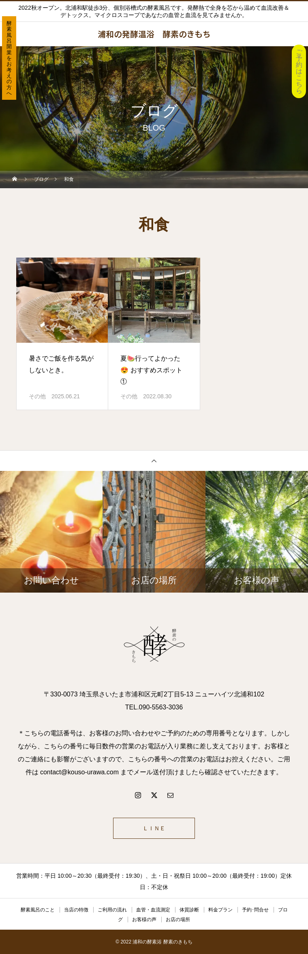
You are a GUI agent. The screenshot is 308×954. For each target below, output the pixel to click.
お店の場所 (178, 919)
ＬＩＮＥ (154, 828)
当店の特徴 (76, 910)
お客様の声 (144, 919)
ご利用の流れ (112, 910)
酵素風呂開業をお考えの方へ (9, 58)
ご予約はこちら (299, 71)
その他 (37, 396)
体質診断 (189, 910)
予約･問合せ (255, 910)
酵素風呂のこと (38, 910)
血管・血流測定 (153, 910)
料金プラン (220, 910)
